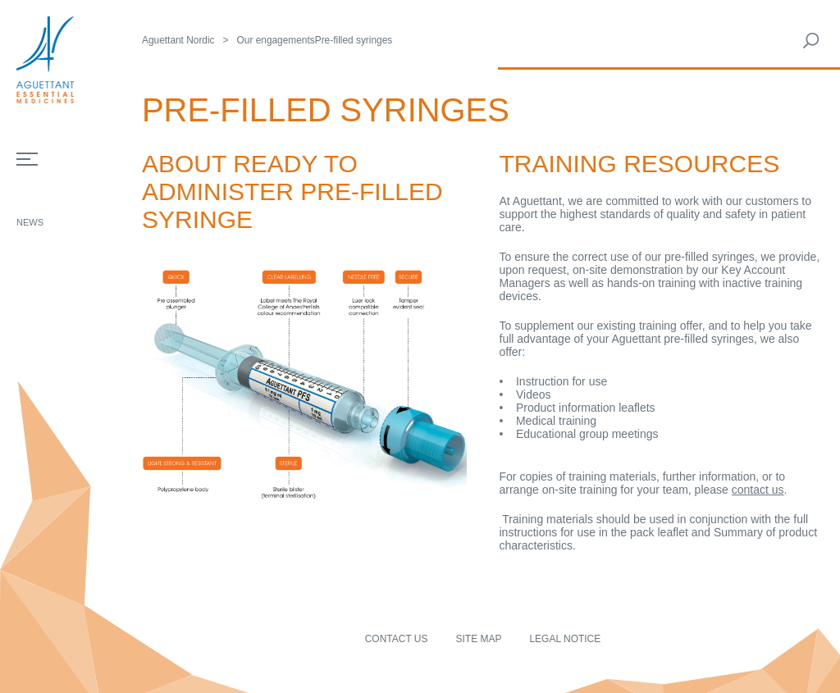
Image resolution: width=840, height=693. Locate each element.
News (29, 222)
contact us (758, 489)
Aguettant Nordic (178, 40)
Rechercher (811, 41)
